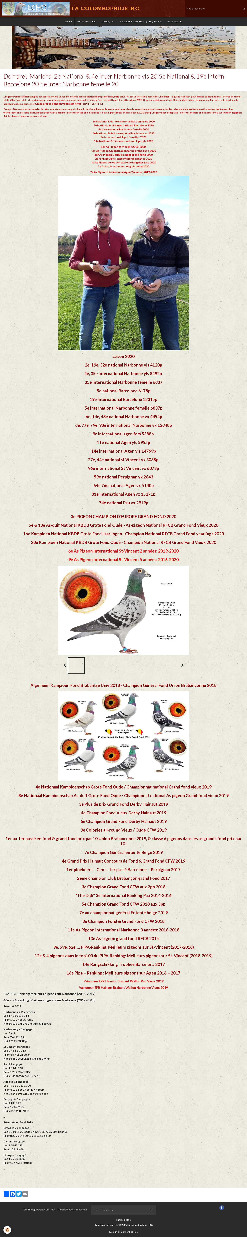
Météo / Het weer (86, 21)
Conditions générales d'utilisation (39, 1209)
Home (68, 21)
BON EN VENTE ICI (92, 103)
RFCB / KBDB (174, 21)
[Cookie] (7, 1230)
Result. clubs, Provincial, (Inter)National (141, 21)
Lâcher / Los (108, 21)
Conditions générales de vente (72, 1209)
